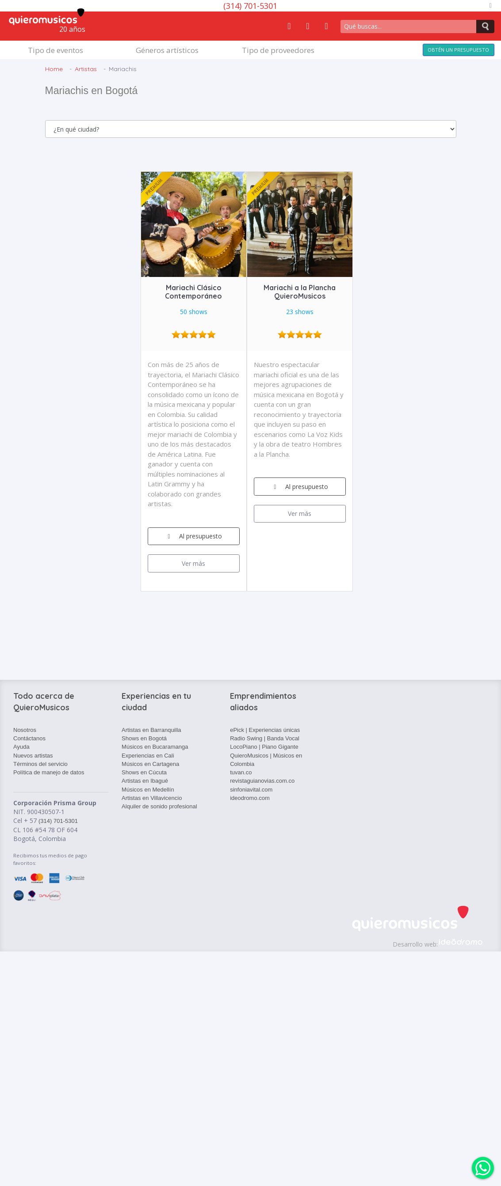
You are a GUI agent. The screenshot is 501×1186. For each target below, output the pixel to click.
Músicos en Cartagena (150, 764)
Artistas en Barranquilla (151, 730)
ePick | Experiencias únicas (265, 730)
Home (54, 69)
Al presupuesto (193, 536)
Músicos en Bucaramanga (155, 746)
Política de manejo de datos (48, 772)
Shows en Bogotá (144, 738)
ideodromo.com (250, 798)
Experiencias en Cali (148, 755)
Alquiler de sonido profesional (159, 806)
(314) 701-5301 (250, 5)
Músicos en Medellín (148, 789)
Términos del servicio (40, 764)
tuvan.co (241, 772)
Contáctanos (29, 738)
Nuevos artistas (33, 755)
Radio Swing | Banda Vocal (264, 738)
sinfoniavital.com (251, 789)
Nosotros (24, 730)
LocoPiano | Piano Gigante (264, 746)
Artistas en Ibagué (145, 780)
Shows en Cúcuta (144, 772)
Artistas (86, 69)
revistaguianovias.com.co (262, 780)
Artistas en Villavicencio (152, 798)
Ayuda (21, 746)
